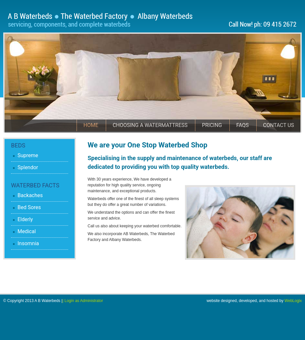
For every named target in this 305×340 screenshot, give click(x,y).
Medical (27, 231)
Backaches (30, 195)
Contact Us (278, 125)
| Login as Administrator (82, 300)
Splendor (28, 167)
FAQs (242, 125)
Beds (18, 145)
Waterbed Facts (35, 185)
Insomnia (28, 243)
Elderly (25, 219)
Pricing (212, 125)
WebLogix (293, 300)
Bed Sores (29, 207)
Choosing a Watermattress (150, 125)
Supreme (28, 155)
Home (90, 125)
